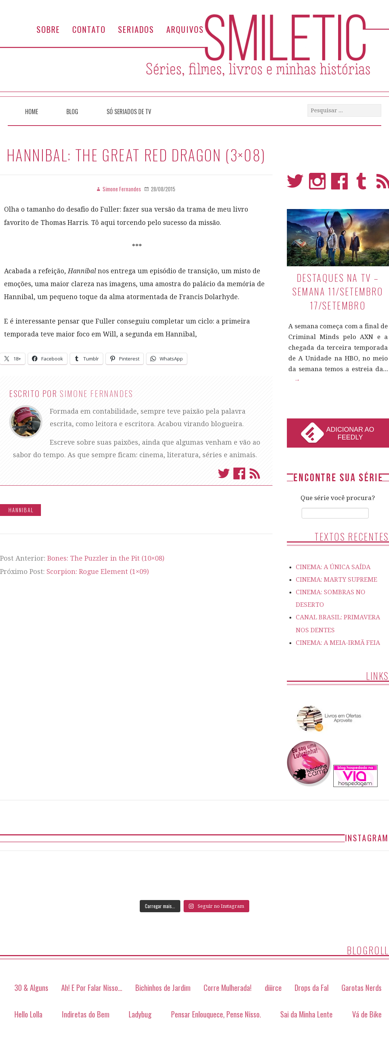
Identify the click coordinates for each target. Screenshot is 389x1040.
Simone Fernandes (96, 393)
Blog (72, 111)
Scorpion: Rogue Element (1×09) (97, 571)
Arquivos (185, 29)
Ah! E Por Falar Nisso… (91, 987)
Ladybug (140, 1014)
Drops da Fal (312, 987)
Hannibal (21, 510)
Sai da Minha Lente (306, 1014)
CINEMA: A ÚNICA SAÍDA (333, 567)
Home (31, 111)
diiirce (273, 987)
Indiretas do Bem (86, 1014)
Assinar (255, 473)
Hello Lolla (28, 1014)
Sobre (48, 29)
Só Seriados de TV (129, 111)
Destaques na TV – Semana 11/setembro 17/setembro (337, 291)
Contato (89, 29)
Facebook (239, 473)
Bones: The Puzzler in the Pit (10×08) (105, 558)
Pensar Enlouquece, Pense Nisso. (216, 1014)
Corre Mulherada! (227, 987)
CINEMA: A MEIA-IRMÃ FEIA (338, 642)
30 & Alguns (31, 987)
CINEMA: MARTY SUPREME (336, 579)
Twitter (224, 473)
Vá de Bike (367, 1014)
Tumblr (361, 184)
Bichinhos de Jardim (163, 987)
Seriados (136, 29)
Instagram (317, 184)
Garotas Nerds (361, 987)
